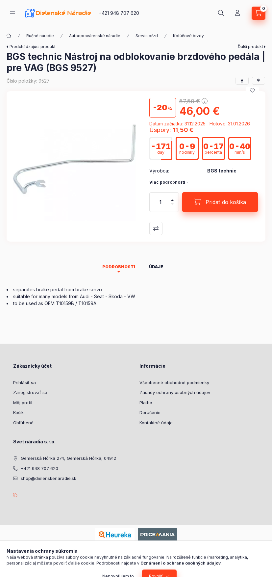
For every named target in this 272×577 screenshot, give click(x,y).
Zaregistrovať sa (30, 392)
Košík (18, 412)
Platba (145, 402)
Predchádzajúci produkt (33, 46)
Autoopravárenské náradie (94, 35)
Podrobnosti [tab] (118, 266)
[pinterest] (258, 81)
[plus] (172, 197)
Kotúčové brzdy (188, 35)
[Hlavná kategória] (9, 36)
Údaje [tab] (156, 266)
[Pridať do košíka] (220, 202)
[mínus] (172, 207)
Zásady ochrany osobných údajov (174, 392)
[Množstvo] (160, 202)
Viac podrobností (167, 182)
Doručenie (150, 412)
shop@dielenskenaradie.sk (48, 478)
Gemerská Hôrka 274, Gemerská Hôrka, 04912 (68, 458)
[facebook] (242, 81)
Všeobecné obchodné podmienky (174, 382)
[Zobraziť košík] (258, 13)
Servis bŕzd (147, 35)
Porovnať (155, 228)
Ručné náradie (40, 35)
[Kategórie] (12, 13)
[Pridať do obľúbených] (252, 90)
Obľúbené (23, 422)
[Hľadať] (221, 13)
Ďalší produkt (250, 46)
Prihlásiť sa (24, 382)
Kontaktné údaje (156, 422)
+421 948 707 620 (119, 13)
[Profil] (237, 13)
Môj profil (22, 402)
